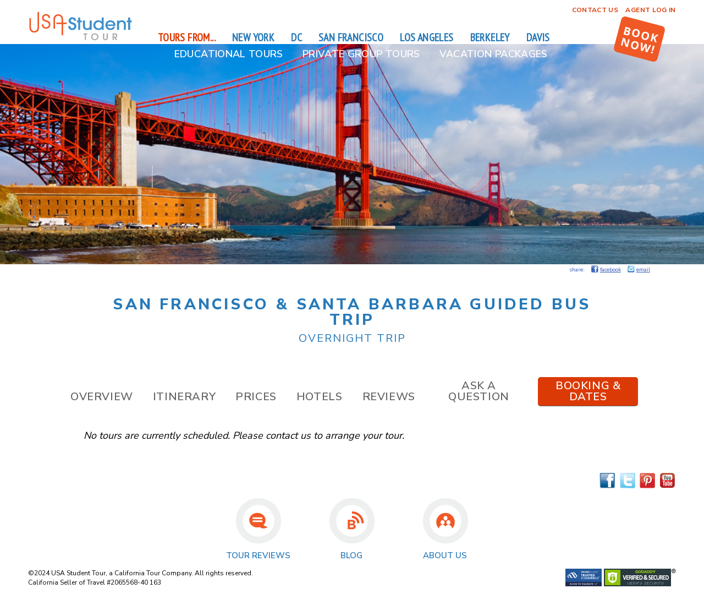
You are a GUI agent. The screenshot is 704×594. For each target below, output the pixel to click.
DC (296, 37)
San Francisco (350, 37)
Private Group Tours (361, 54)
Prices (256, 396)
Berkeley (490, 37)
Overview (101, 396)
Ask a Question (478, 391)
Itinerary (184, 396)
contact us (288, 435)
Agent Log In (650, 10)
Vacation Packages (493, 54)
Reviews (388, 396)
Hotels (319, 396)
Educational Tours (228, 54)
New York (253, 37)
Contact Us (595, 10)
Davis (538, 37)
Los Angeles (426, 37)
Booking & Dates (588, 391)
